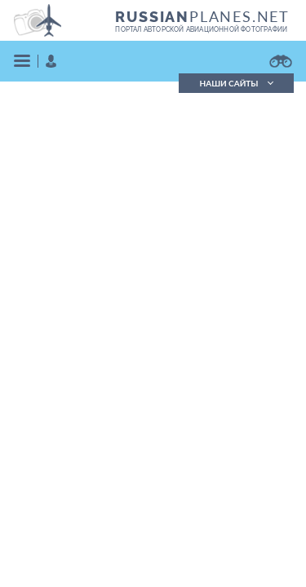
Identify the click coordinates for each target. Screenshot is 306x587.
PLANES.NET (202, 16)
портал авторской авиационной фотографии (201, 29)
